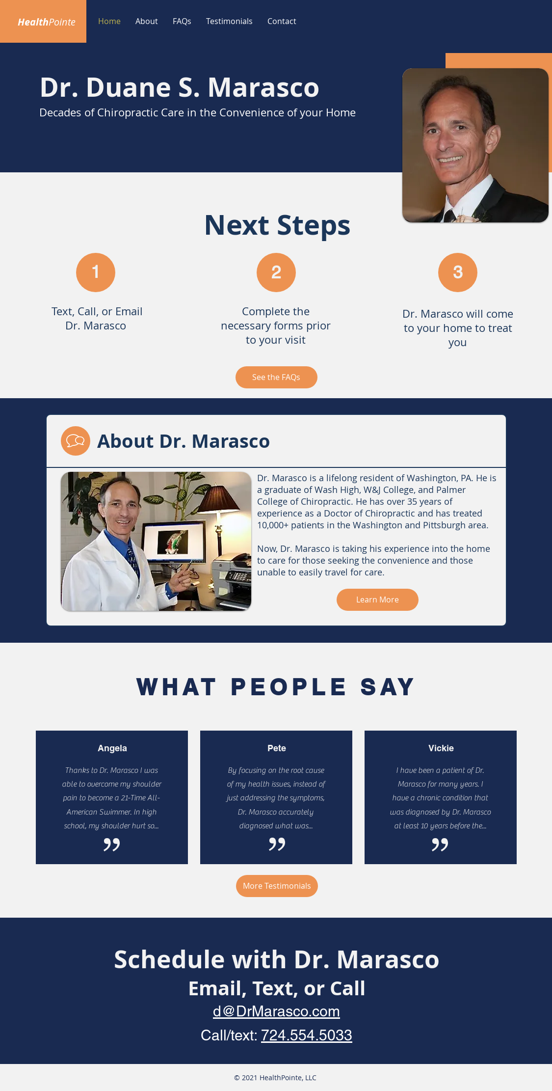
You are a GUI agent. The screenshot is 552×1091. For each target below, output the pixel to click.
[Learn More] (378, 600)
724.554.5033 (306, 1035)
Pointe (62, 21)
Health (33, 21)
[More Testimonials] (277, 886)
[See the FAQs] (276, 377)
